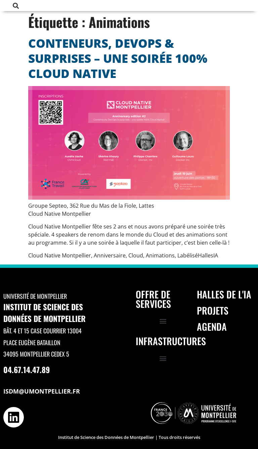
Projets (212, 310)
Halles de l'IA (224, 294)
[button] (16, 5)
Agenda (212, 326)
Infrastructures (171, 341)
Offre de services (153, 299)
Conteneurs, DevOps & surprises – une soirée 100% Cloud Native (117, 58)
